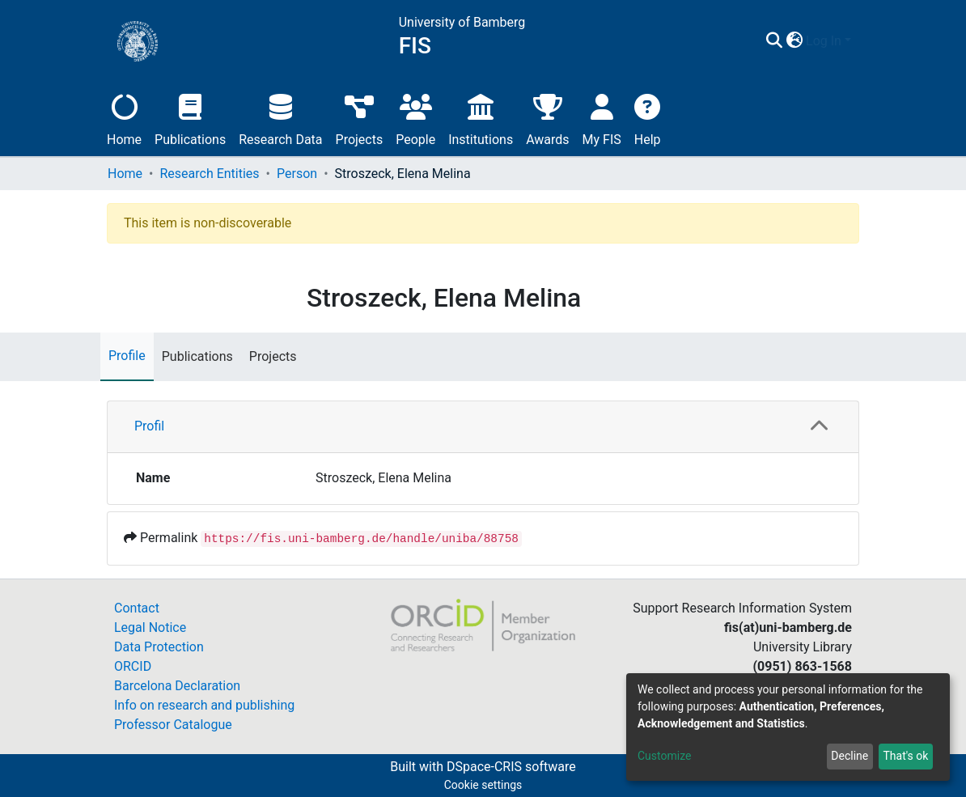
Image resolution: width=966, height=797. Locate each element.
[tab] (483, 427)
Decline (849, 755)
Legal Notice (150, 627)
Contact (136, 608)
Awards (547, 117)
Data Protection (159, 647)
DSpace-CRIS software (511, 766)
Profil (149, 426)
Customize (664, 755)
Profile (127, 355)
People (415, 117)
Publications (190, 117)
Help (647, 117)
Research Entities (209, 173)
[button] (794, 41)
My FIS (602, 117)
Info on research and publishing (204, 705)
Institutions (480, 117)
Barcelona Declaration (177, 685)
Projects (359, 117)
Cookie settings (483, 784)
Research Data (280, 117)
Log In (823, 41)
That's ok (905, 755)
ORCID (132, 666)
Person (297, 173)
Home (124, 117)
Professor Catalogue (173, 724)
